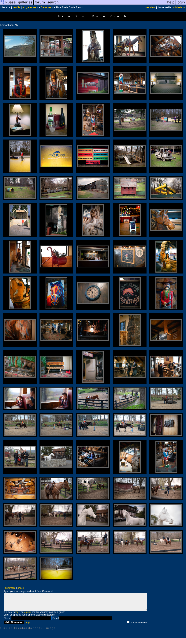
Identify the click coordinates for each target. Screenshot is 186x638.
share (20, 587)
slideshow (179, 7)
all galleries (29, 7)
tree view (150, 7)
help (27, 622)
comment (10, 587)
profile (16, 7)
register (27, 612)
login (17, 612)
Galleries (46, 7)
